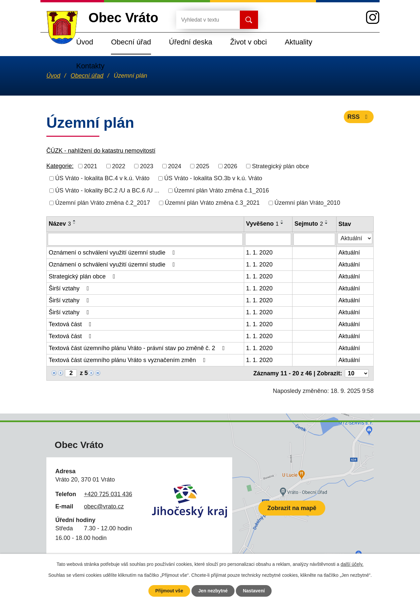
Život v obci (248, 42)
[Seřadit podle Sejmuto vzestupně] (326, 220)
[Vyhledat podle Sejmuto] (314, 239)
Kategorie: (60, 166)
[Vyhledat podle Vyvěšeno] (268, 239)
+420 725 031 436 (108, 494)
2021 (90, 166)
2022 (118, 166)
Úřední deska (190, 42)
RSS (358, 116)
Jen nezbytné (213, 590)
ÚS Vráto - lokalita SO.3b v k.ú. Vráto (213, 178)
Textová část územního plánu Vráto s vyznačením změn (128, 360)
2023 (146, 166)
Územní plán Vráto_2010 (307, 202)
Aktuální (349, 252)
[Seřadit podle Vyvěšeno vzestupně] (282, 220)
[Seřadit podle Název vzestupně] (74, 220)
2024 (174, 166)
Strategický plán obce (280, 166)
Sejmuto (308, 223)
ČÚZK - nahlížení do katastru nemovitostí (100, 150)
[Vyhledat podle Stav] (355, 238)
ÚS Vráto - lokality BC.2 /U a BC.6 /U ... (107, 190)
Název (60, 223)
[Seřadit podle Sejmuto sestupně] (326, 223)
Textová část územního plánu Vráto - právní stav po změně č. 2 (138, 348)
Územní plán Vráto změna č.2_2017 (102, 202)
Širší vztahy (70, 288)
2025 (202, 166)
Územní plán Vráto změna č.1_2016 (221, 190)
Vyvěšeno (262, 223)
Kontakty (90, 66)
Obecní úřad (131, 42)
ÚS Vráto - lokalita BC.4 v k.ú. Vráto (102, 178)
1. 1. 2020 (259, 252)
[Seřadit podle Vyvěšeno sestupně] (282, 223)
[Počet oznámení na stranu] (357, 373)
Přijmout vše (169, 590)
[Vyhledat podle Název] (145, 239)
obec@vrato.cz (104, 506)
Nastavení (254, 590)
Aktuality (298, 42)
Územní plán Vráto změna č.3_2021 (212, 202)
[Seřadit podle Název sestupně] (74, 223)
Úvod (84, 42)
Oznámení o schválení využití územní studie (113, 252)
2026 (230, 166)
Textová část (71, 324)
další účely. (352, 564)
